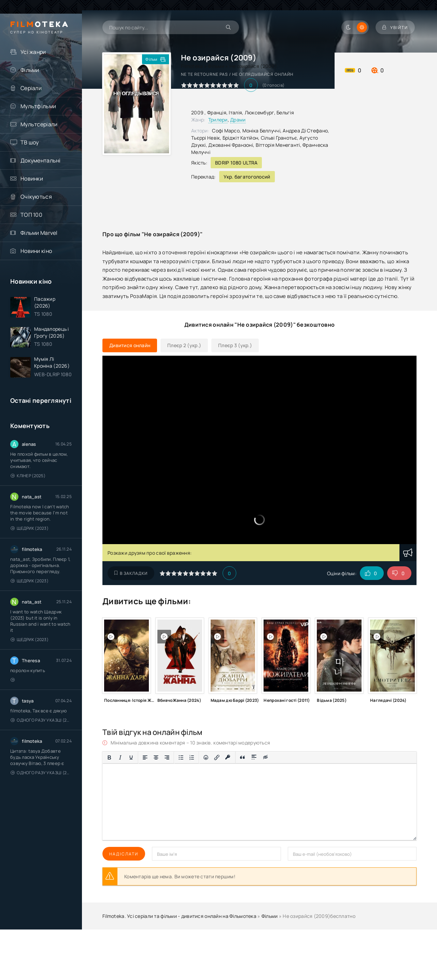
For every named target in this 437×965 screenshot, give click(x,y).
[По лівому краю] (145, 757)
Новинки (31, 178)
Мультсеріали (38, 124)
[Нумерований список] (192, 757)
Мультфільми (38, 106)
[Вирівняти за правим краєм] (167, 757)
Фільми (29, 70)
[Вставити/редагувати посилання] (217, 757)
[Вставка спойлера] (254, 757)
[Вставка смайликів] (206, 757)
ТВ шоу (29, 142)
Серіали (31, 88)
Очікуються (36, 196)
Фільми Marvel (39, 233)
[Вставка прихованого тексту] (266, 757)
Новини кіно (36, 251)
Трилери (218, 119)
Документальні (40, 160)
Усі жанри (33, 52)
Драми (237, 119)
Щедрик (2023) (29, 528)
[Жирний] (109, 757)
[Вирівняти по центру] (156, 757)
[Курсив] (120, 757)
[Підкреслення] (131, 757)
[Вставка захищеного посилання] (228, 757)
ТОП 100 (31, 214)
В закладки (130, 573)
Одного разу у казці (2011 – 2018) (41, 720)
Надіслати (123, 854)
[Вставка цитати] (243, 757)
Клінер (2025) (28, 476)
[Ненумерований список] (181, 757)
